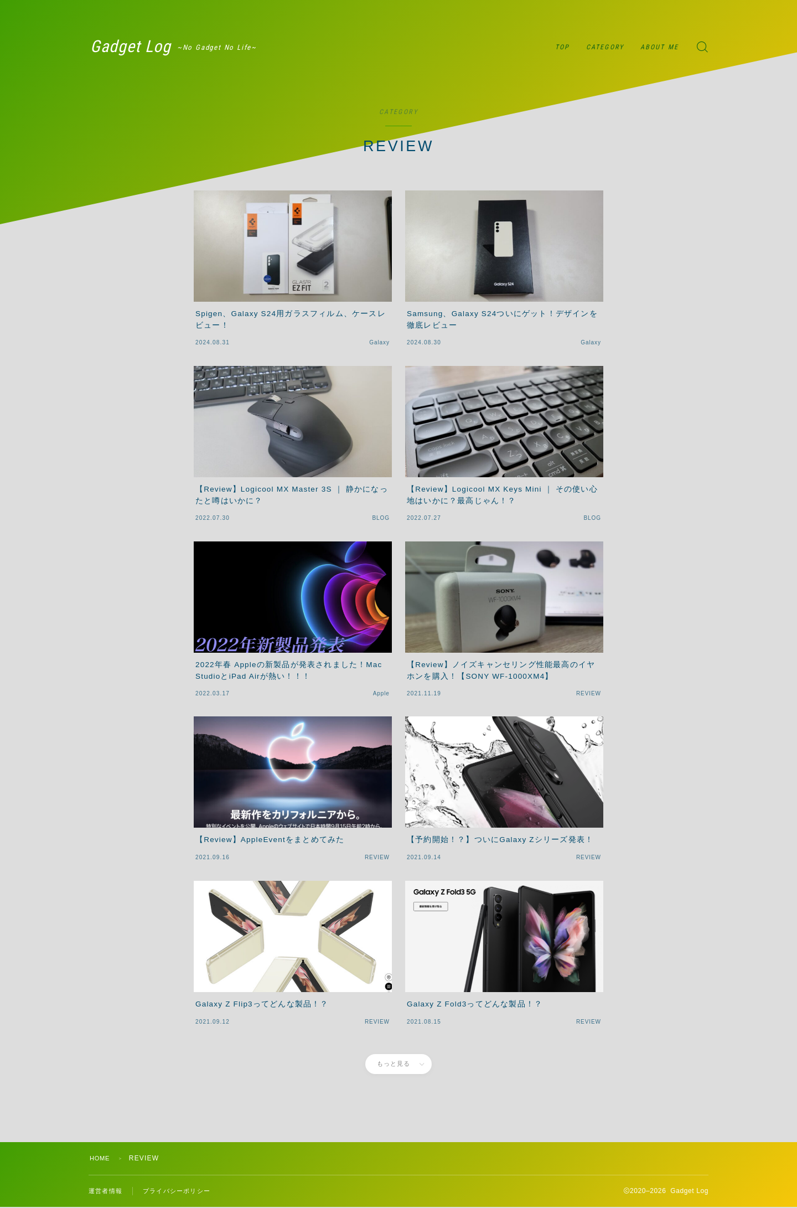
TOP (562, 47)
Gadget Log (143, 47)
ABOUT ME (659, 47)
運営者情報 (107, 1191)
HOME (101, 1158)
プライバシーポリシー (182, 1191)
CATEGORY (605, 47)
